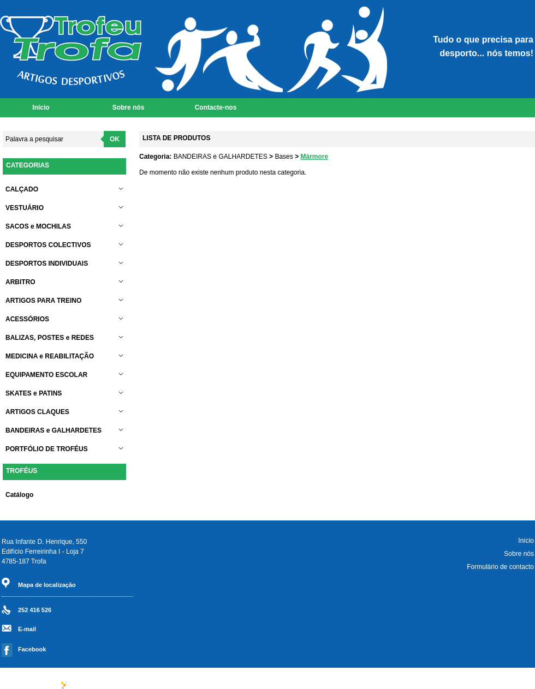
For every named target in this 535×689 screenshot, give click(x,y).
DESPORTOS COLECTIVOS (65, 245)
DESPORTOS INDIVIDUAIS (65, 263)
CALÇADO (65, 189)
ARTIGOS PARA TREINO (65, 300)
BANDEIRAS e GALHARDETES (65, 430)
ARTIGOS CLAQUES (65, 412)
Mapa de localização (47, 585)
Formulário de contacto (500, 567)
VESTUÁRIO (65, 208)
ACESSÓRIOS (65, 319)
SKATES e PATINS (65, 393)
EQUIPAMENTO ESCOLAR (65, 375)
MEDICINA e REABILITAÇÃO (65, 356)
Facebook (32, 649)
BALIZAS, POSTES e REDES (65, 337)
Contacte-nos (216, 107)
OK (115, 139)
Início (40, 107)
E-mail (27, 629)
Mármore (314, 156)
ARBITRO (65, 282)
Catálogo (19, 495)
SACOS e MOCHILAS (65, 226)
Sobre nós (128, 107)
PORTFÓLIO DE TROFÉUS (65, 449)
